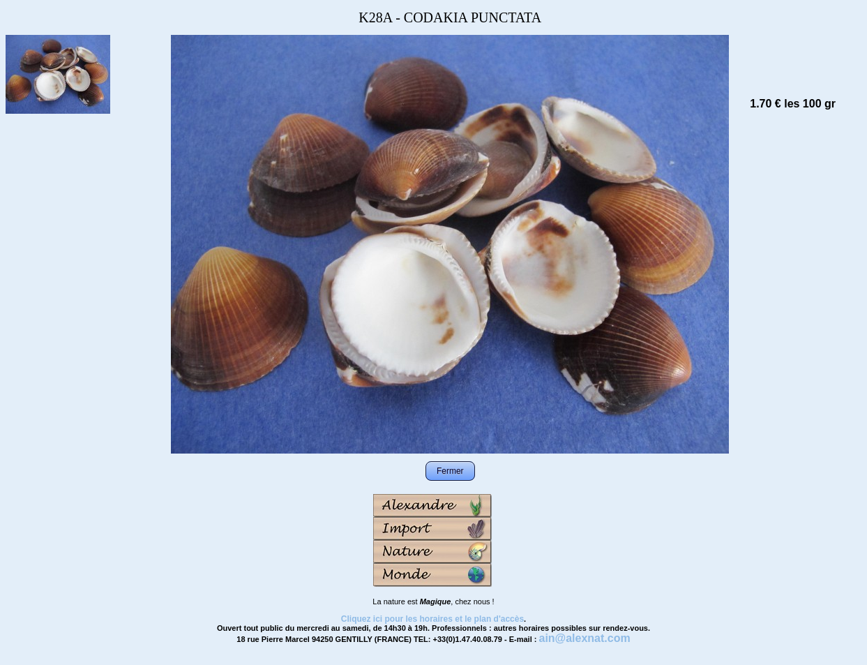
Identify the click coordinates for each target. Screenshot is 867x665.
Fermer (450, 471)
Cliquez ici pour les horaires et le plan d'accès (432, 619)
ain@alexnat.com (584, 638)
